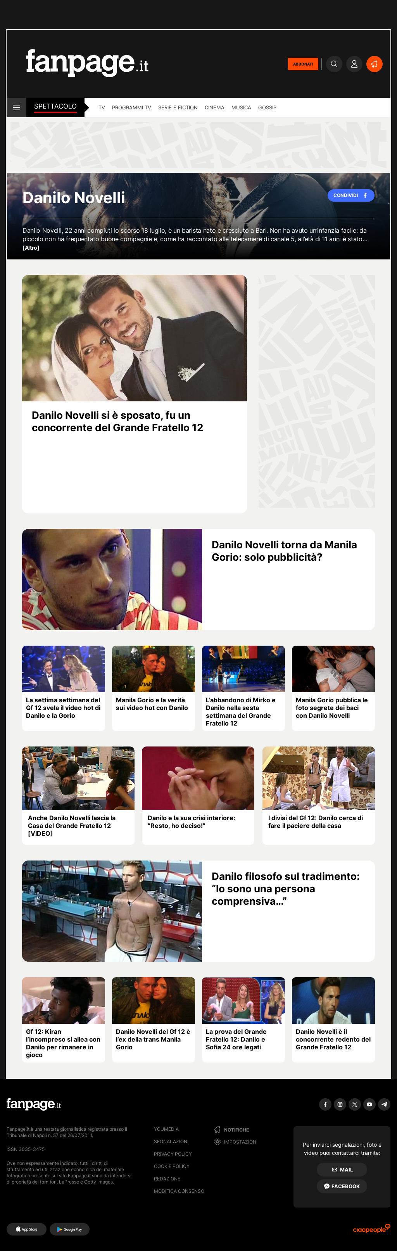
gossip (267, 107)
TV (101, 107)
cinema (214, 107)
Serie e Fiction (178, 107)
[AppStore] (27, 1229)
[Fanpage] (34, 1104)
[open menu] (16, 107)
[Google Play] (70, 1229)
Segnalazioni (171, 1141)
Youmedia (166, 1129)
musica (241, 107)
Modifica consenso (179, 1191)
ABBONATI (303, 64)
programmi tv (131, 107)
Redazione (167, 1179)
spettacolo (55, 106)
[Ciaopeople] (371, 1231)
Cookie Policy (172, 1166)
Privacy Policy (173, 1154)
